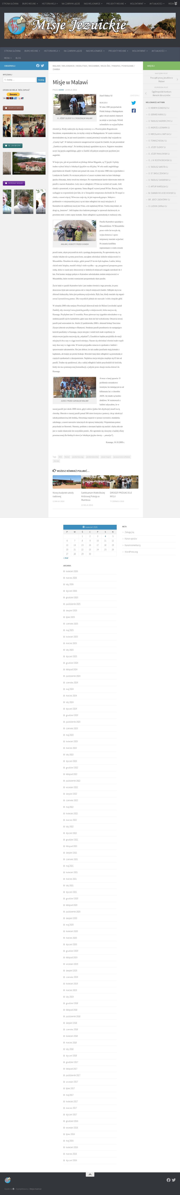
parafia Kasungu (78, 457)
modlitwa (81, 65)
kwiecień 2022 (72, 813)
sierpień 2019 (71, 970)
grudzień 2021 (72, 839)
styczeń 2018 (71, 1055)
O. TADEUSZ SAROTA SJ (158, 166)
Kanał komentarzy (133, 545)
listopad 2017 (71, 1068)
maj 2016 (69, 1140)
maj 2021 (69, 865)
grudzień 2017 (72, 1062)
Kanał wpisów (131, 538)
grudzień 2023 (72, 715)
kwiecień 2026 (72, 571)
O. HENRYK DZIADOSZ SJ (158, 108)
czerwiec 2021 (72, 859)
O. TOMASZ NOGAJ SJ (157, 140)
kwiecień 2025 (72, 636)
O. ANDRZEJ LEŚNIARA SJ (159, 127)
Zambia (56, 69)
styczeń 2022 (71, 833)
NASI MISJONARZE (92, 3)
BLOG (18, 57)
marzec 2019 (71, 990)
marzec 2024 (71, 695)
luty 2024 (69, 702)
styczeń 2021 (71, 892)
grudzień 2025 (72, 597)
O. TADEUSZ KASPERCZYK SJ (160, 121)
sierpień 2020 (71, 918)
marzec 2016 (71, 1153)
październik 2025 (73, 604)
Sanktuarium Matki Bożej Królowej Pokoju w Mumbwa (93, 496)
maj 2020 (69, 924)
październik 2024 (73, 676)
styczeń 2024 (71, 708)
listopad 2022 (71, 774)
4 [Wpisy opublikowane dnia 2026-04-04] (105, 536)
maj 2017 (69, 1095)
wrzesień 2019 (72, 964)
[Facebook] (38, 65)
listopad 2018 (71, 1009)
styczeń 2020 (71, 944)
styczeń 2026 (71, 591)
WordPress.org (131, 551)
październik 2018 (73, 1016)
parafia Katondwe (92, 457)
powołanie (127, 65)
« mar (65, 558)
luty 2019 (69, 996)
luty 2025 (69, 649)
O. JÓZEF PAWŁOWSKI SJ (159, 153)
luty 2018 (69, 1049)
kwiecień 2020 (72, 931)
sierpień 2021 (71, 852)
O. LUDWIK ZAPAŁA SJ (157, 206)
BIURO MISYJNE (29, 3)
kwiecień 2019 (72, 983)
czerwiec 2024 (72, 682)
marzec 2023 (71, 748)
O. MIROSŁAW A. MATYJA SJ (159, 134)
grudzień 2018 (72, 1003)
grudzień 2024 (72, 663)
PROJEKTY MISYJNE (115, 3)
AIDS (60, 457)
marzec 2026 (71, 577)
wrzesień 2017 (72, 1081)
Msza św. (105, 65)
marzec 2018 (71, 1042)
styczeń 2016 (71, 1160)
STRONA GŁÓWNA (10, 3)
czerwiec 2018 (72, 1029)
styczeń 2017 (71, 1114)
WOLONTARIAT (136, 3)
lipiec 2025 (70, 617)
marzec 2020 (71, 937)
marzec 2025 (71, 643)
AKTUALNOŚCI (156, 3)
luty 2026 (69, 584)
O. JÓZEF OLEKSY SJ (157, 147)
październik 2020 (73, 911)
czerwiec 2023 (72, 728)
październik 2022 (73, 780)
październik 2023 (73, 721)
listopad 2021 (71, 846)
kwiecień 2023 (72, 741)
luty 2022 (69, 826)
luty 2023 (69, 754)
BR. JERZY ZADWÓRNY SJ (159, 199)
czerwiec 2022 (72, 800)
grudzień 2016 (72, 1121)
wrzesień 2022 (72, 787)
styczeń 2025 (71, 656)
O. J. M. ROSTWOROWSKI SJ (160, 160)
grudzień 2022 (72, 767)
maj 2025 (69, 630)
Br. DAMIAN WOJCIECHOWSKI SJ (162, 193)
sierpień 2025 (71, 610)
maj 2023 (69, 735)
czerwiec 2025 (72, 623)
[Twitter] (42, 65)
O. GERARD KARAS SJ (157, 114)
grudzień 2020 (72, 898)
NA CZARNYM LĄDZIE (71, 3)
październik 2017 (73, 1075)
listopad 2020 (71, 905)
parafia (116, 65)
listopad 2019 (71, 957)
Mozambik (94, 65)
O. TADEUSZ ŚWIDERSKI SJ (159, 180)
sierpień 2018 (71, 1023)
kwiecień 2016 (72, 1147)
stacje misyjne (106, 457)
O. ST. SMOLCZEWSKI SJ (158, 173)
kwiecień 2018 (72, 1036)
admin (61, 90)
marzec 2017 (71, 1108)
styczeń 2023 (71, 761)
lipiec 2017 (70, 1088)
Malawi (56, 65)
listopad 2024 (71, 669)
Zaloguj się (129, 532)
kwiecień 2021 (72, 872)
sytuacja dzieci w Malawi (121, 457)
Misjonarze (68, 65)
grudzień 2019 (72, 951)
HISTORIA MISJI (49, 3)
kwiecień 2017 (72, 1101)
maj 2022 (69, 807)
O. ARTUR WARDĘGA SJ (158, 186)
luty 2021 (69, 885)
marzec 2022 (71, 820)
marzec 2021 (71, 879)
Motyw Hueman (36, 1189)
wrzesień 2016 (72, 1127)
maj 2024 (69, 689)
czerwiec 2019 (72, 977)
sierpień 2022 (71, 793)
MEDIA (7, 57)
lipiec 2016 (70, 1134)
